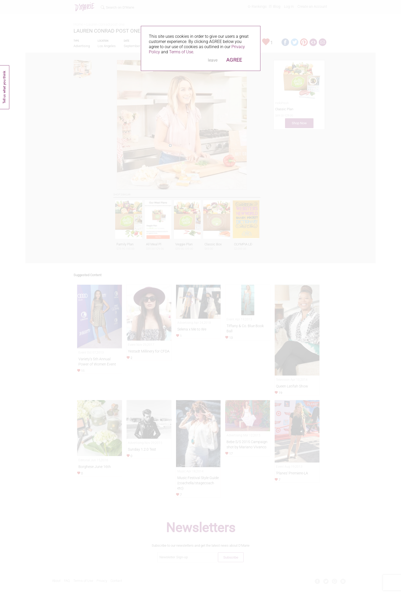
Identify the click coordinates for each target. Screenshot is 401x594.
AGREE (234, 60)
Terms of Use (181, 51)
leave (212, 60)
